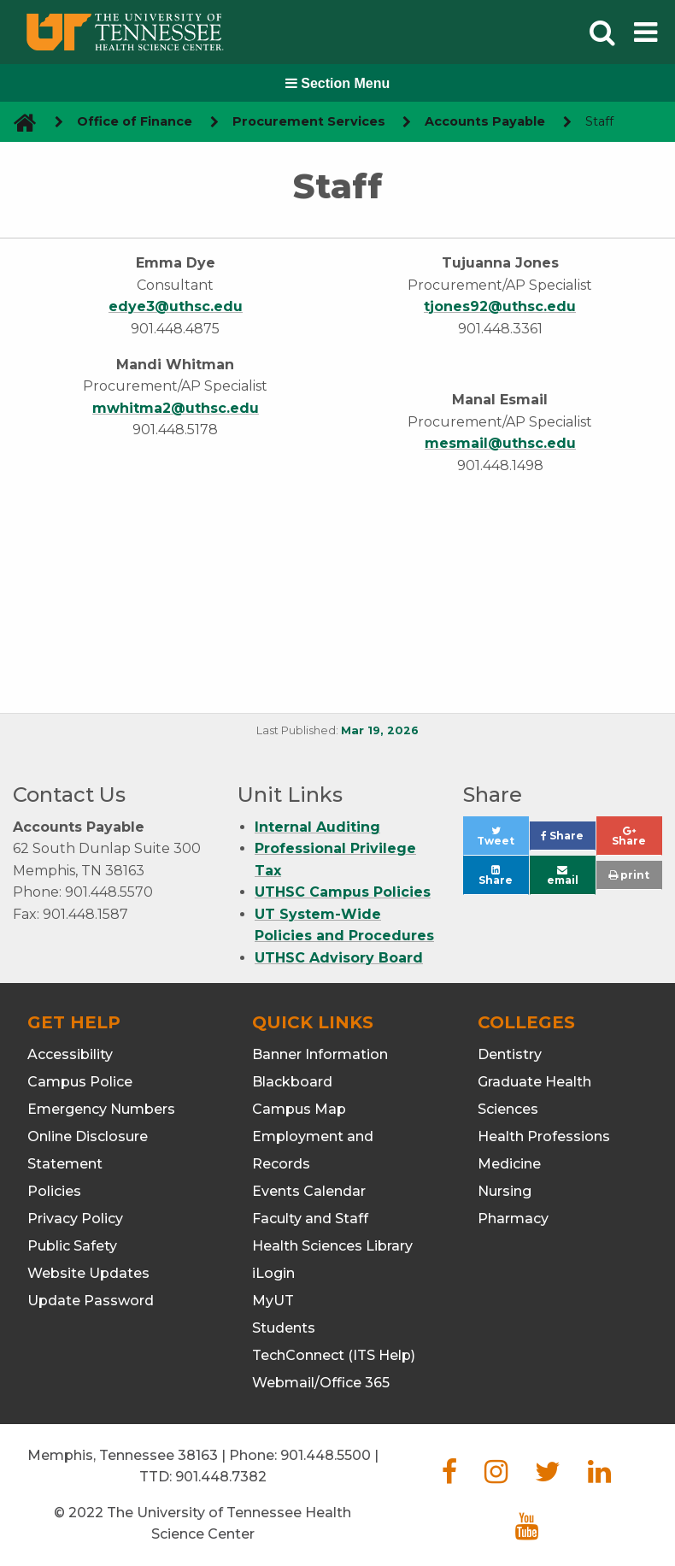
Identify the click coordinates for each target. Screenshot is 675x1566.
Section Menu (337, 83)
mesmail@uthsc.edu (500, 443)
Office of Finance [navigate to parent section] (134, 121)
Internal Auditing (317, 827)
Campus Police (79, 1082)
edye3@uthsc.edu (176, 306)
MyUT (273, 1300)
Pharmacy (513, 1218)
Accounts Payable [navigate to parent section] (485, 121)
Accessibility (70, 1054)
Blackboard (292, 1082)
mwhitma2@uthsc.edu (175, 408)
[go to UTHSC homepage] (18, 122)
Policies (54, 1191)
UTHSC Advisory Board (339, 958)
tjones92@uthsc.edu (500, 306)
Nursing (504, 1191)
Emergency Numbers (101, 1109)
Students (283, 1328)
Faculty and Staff (310, 1218)
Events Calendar (309, 1191)
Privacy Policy (75, 1218)
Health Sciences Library (332, 1246)
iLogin (273, 1273)
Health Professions (544, 1136)
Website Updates (88, 1273)
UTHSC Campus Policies (343, 892)
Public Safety (72, 1246)
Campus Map (299, 1109)
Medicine (509, 1164)
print (628, 874)
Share (568, 840)
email (562, 875)
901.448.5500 (325, 1455)
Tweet (503, 841)
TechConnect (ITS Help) (333, 1355)
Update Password (90, 1300)
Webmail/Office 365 (321, 1383)
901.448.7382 (221, 1477)
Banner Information (320, 1054)
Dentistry (510, 1054)
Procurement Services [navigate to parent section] (308, 121)
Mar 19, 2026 (380, 730)
